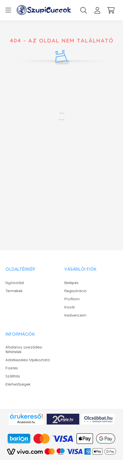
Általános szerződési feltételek (23, 349)
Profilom (72, 299)
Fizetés (11, 368)
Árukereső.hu (26, 422)
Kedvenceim (75, 315)
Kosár (69, 307)
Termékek (14, 291)
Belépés (71, 282)
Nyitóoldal (14, 282)
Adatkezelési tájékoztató (27, 360)
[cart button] (110, 10)
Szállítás (12, 376)
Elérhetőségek (17, 384)
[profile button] (97, 10)
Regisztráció (75, 291)
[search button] (83, 10)
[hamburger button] (8, 10)
